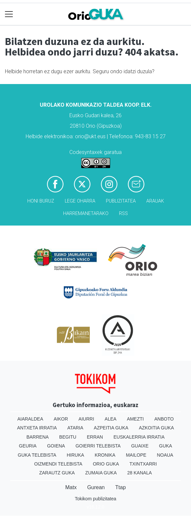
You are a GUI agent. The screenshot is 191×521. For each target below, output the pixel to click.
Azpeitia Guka (111, 427)
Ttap (120, 487)
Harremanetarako (85, 213)
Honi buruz (40, 201)
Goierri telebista (98, 445)
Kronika (105, 455)
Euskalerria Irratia (138, 437)
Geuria (28, 445)
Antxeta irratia (37, 427)
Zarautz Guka (57, 472)
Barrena (37, 437)
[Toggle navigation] (9, 14)
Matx (71, 487)
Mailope (136, 455)
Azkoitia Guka (156, 427)
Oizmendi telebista (58, 464)
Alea (110, 419)
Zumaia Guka (101, 472)
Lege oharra (80, 201)
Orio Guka (106, 464)
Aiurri (86, 419)
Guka (165, 445)
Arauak (155, 201)
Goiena (56, 445)
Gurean (96, 487)
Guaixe (140, 445)
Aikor (61, 419)
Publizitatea (121, 201)
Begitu (67, 437)
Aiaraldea (30, 419)
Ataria (75, 427)
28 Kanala (139, 472)
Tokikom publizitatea (95, 498)
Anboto (164, 419)
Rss (123, 213)
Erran (95, 437)
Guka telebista (37, 455)
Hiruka (75, 455)
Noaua (165, 455)
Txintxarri (143, 464)
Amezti (135, 419)
